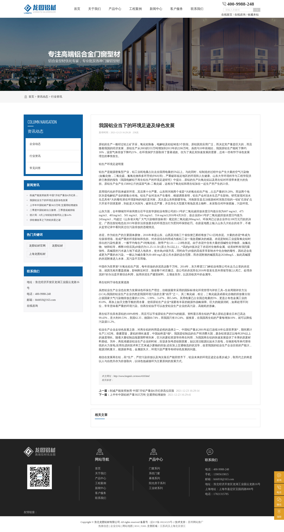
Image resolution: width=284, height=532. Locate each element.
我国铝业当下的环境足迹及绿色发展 (49, 200)
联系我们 (197, 8)
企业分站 (115, 526)
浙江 (183, 526)
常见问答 (35, 168)
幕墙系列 (154, 478)
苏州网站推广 (195, 522)
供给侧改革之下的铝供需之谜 (45, 220)
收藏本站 (253, 14)
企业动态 (35, 144)
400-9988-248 (43, 294)
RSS (137, 526)
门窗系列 (154, 468)
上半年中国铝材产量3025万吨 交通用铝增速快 (138, 394)
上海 (172, 526)
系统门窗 (154, 473)
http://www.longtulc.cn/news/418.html (131, 376)
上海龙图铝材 (37, 253)
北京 (177, 526)
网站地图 (127, 526)
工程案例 (135, 8)
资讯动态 (42, 96)
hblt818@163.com (45, 299)
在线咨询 (240, 14)
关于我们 (94, 8)
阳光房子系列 (157, 483)
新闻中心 (156, 8)
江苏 (162, 526)
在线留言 (226, 14)
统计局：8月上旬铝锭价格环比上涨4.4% (50, 215)
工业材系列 (156, 488)
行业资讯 (56, 96)
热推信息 (103, 526)
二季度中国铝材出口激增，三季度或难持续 (52, 210)
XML (143, 526)
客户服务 (176, 8)
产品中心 (115, 8)
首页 (77, 8)
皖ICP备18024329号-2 (162, 522)
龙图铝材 (57, 245)
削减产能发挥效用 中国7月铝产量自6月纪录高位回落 (142, 390)
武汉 (167, 526)
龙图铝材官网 (37, 245)
